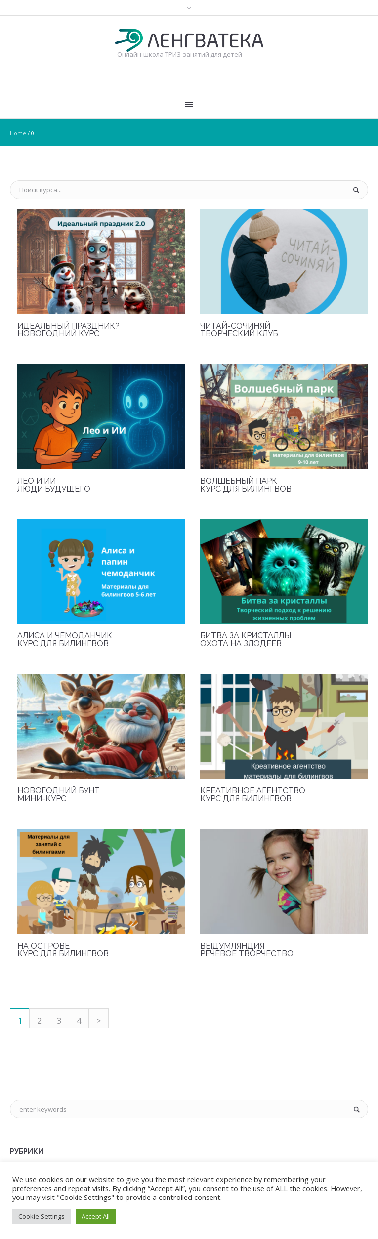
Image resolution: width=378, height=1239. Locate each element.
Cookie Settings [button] (41, 1216)
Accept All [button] (96, 1216)
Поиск (359, 190)
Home (18, 133)
